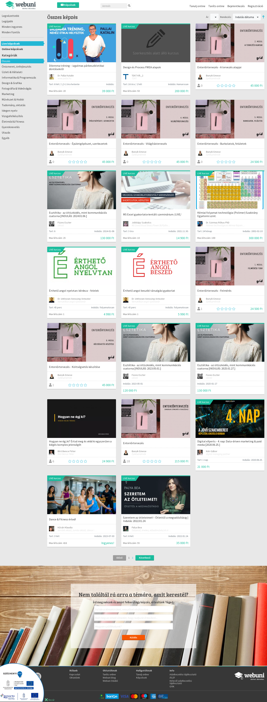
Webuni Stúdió (110, 680)
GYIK (172, 686)
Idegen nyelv (10, 110)
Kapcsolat (74, 674)
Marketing (8, 94)
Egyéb (5, 138)
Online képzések (12, 49)
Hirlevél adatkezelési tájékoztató (181, 682)
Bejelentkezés (236, 6)
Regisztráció (255, 6)
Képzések (68, 5)
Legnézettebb (10, 16)
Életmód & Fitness (13, 121)
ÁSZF (172, 677)
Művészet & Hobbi (13, 99)
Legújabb (7, 21)
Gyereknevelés (11, 127)
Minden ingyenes (12, 26)
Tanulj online (197, 6)
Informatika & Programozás (19, 77)
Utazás (6, 132)
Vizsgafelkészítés (12, 116)
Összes (6, 61)
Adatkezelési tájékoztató (183, 674)
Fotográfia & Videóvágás (16, 88)
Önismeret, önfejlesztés (16, 66)
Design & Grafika (12, 83)
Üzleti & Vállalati (12, 72)
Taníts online (216, 6)
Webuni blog (109, 677)
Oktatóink (74, 677)
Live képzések (11, 43)
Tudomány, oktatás (13, 105)
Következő (144, 557)
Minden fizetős (11, 32)
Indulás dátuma (247, 17)
